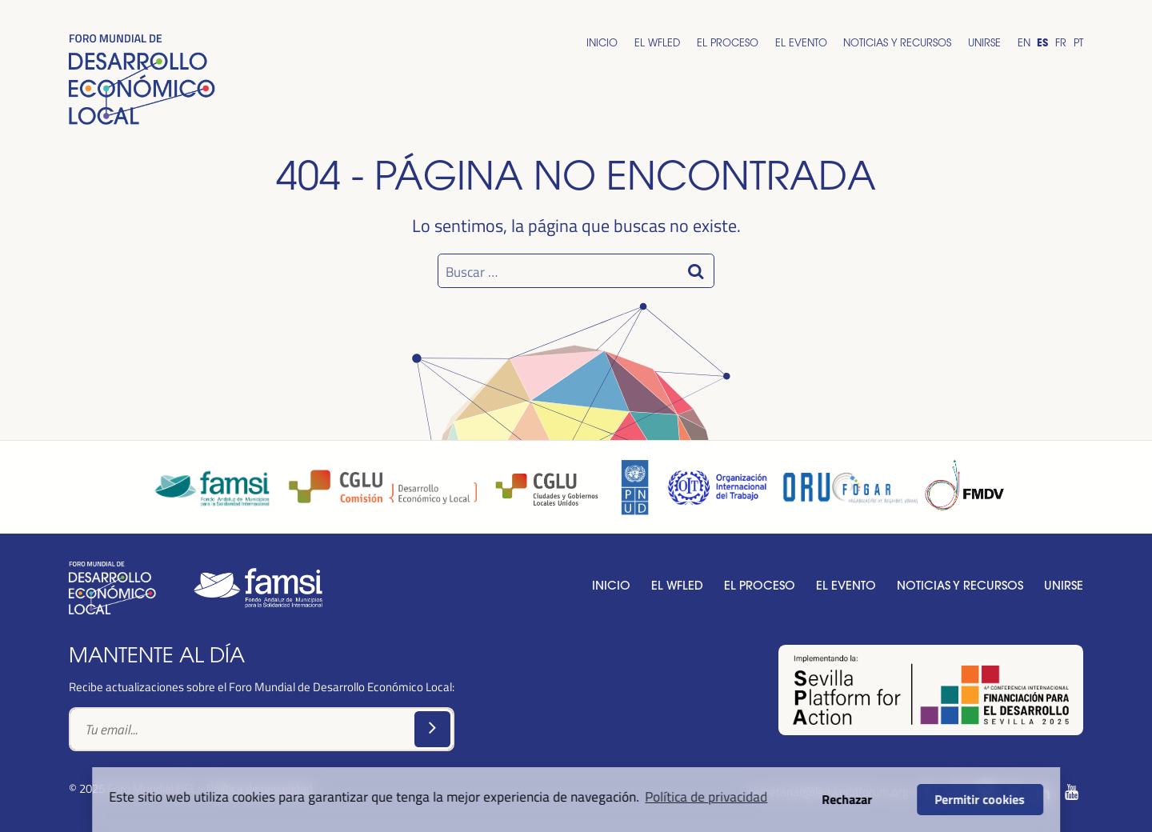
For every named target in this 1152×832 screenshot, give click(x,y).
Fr (1060, 43)
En (1024, 43)
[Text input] (261, 729)
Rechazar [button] (847, 799)
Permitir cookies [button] (980, 799)
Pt (1078, 43)
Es (1042, 43)
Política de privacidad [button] (706, 796)
